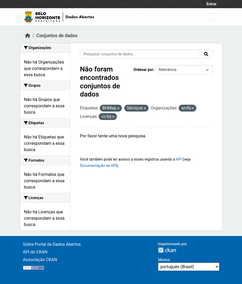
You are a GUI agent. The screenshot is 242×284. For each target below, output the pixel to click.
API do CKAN (35, 251)
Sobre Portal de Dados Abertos (52, 244)
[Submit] (206, 54)
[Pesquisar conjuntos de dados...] (140, 54)
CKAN (167, 250)
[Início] (27, 35)
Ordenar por (143, 70)
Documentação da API (98, 165)
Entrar (212, 4)
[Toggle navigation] (213, 17)
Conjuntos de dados (57, 35)
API (179, 159)
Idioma (163, 260)
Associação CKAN (40, 259)
